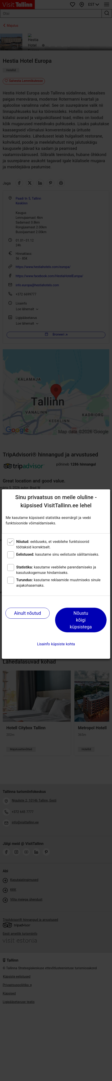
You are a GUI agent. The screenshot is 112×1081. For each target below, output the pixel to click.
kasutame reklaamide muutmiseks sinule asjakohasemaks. (58, 583)
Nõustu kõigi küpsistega (81, 620)
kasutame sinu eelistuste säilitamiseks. (57, 554)
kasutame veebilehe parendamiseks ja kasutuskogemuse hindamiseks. (56, 570)
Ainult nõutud (27, 613)
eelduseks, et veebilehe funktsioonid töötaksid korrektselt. (52, 544)
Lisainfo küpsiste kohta (56, 644)
